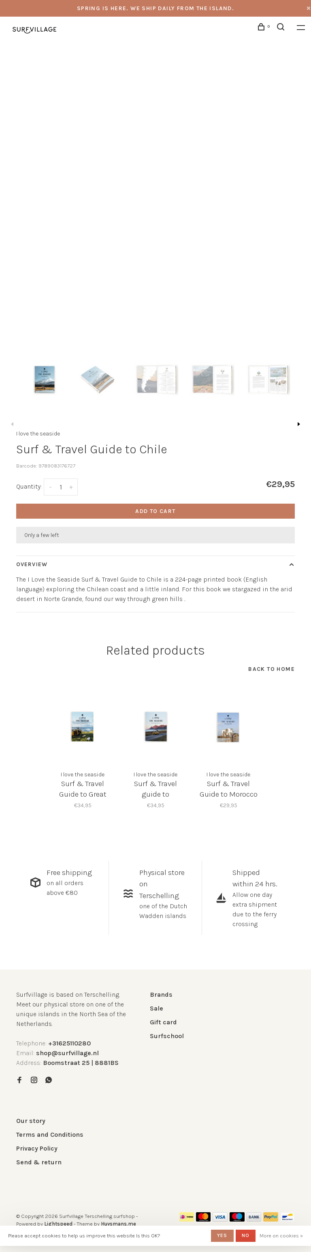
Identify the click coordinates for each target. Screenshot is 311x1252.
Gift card (163, 1022)
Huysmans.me (118, 1224)
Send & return (39, 1162)
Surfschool (167, 1036)
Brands (161, 994)
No (245, 1235)
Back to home (271, 669)
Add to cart (155, 511)
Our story (30, 1121)
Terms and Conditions (49, 1134)
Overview (31, 564)
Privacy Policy (37, 1148)
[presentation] (44, 378)
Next (299, 424)
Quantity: (29, 486)
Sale (156, 1008)
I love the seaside (38, 433)
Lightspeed (58, 1224)
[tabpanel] (155, 195)
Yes (222, 1235)
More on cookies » (281, 1236)
